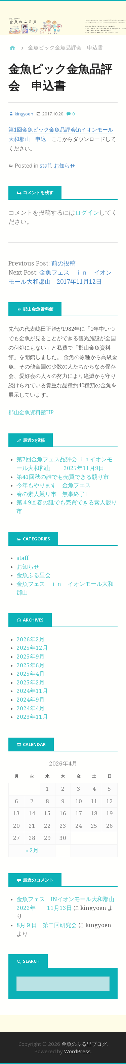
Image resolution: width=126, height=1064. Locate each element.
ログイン (87, 212)
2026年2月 (30, 639)
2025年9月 (30, 656)
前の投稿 (63, 263)
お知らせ (64, 165)
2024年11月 (32, 690)
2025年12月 (32, 647)
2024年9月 (30, 699)
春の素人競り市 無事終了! (51, 494)
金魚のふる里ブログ (84, 1043)
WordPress (77, 1051)
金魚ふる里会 (33, 575)
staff (45, 165)
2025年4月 (30, 673)
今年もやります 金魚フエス (53, 485)
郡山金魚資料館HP (31, 412)
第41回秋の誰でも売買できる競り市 (62, 476)
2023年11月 (32, 716)
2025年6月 (30, 665)
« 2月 (32, 850)
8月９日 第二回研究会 (46, 925)
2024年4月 (30, 708)
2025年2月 (30, 682)
